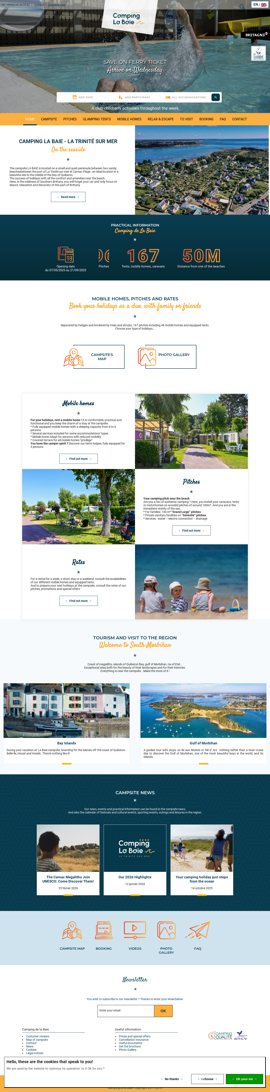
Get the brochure (130, 1038)
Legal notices (34, 1044)
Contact (31, 1034)
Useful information (128, 1021)
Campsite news (135, 784)
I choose (208, 1079)
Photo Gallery (127, 1041)
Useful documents (130, 1034)
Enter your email (109, 1002)
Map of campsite (37, 1031)
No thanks (172, 1079)
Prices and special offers (134, 1028)
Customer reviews (37, 1028)
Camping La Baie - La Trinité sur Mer (68, 137)
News (29, 1038)
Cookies (31, 1041)
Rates (78, 553)
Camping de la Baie (35, 1021)
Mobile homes (78, 394)
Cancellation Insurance (134, 1031)
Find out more (78, 449)
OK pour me (244, 1079)
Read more (68, 192)
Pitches (191, 473)
